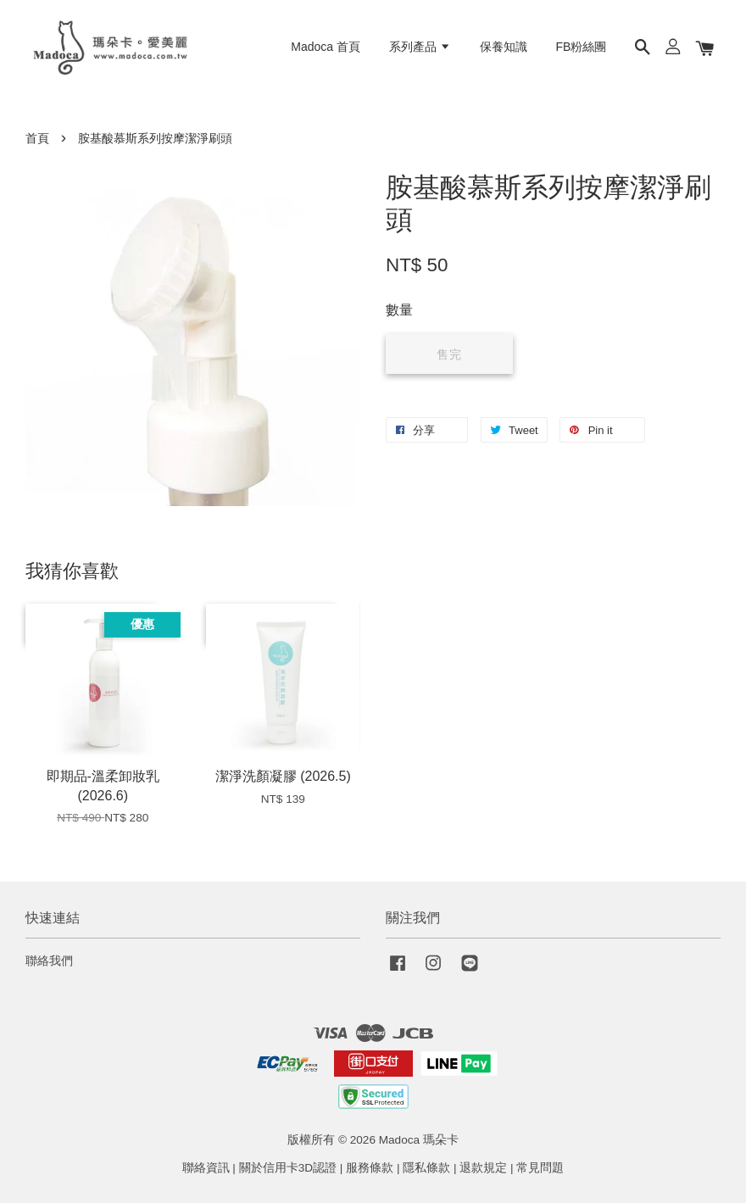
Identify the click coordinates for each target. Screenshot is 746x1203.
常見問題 (540, 1167)
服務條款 (369, 1167)
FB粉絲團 (581, 46)
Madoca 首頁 (325, 46)
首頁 (37, 138)
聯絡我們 (49, 961)
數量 (399, 310)
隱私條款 (426, 1167)
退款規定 (483, 1167)
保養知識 (503, 46)
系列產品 (420, 46)
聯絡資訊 (206, 1167)
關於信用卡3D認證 (288, 1167)
